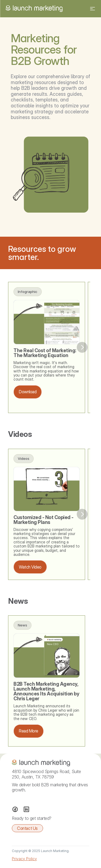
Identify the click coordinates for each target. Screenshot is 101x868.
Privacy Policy (24, 858)
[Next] (82, 347)
